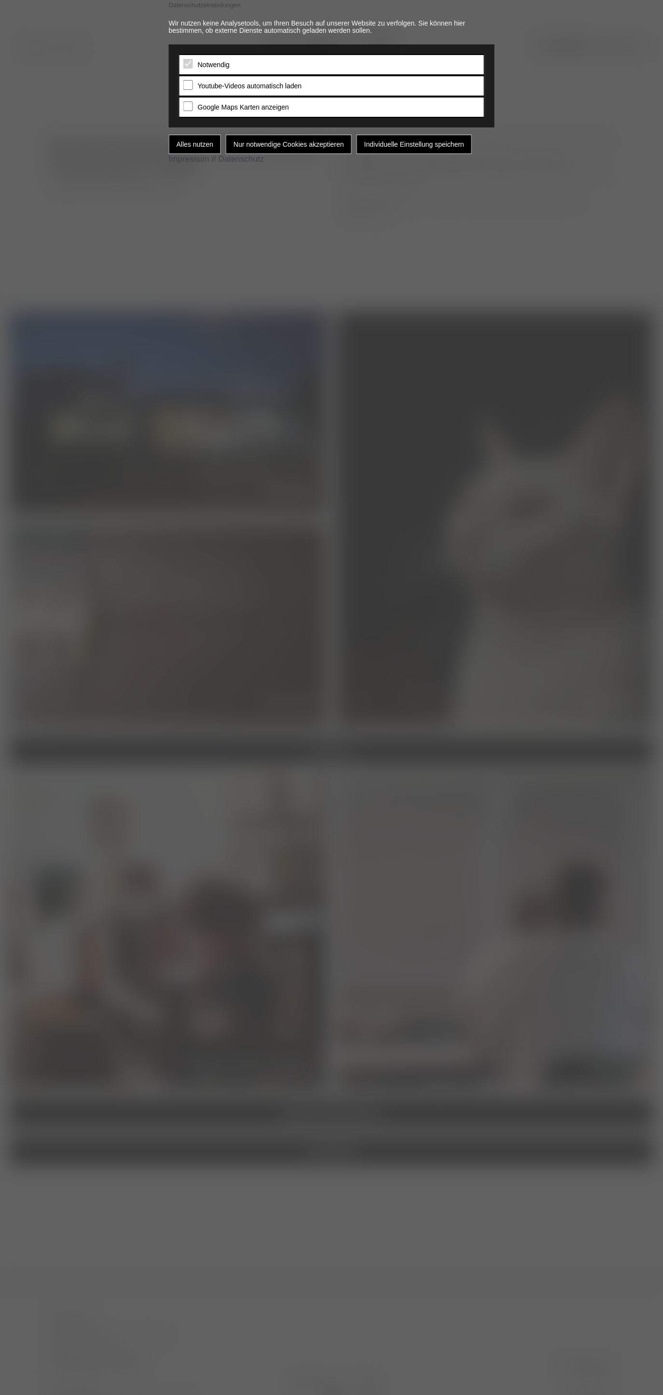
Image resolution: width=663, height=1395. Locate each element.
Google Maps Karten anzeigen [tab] (243, 107)
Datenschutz (241, 159)
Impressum (189, 159)
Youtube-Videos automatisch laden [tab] (250, 86)
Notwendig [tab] (214, 65)
